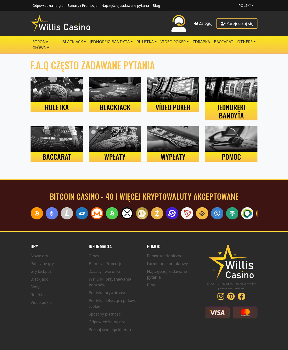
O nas (94, 255)
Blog (156, 5)
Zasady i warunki (104, 271)
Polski (245, 5)
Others (245, 41)
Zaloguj (203, 23)
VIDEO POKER (173, 41)
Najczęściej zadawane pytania (125, 5)
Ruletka (38, 294)
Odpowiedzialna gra (48, 5)
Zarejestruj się (237, 23)
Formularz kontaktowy (167, 263)
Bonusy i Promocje (82, 5)
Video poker (41, 302)
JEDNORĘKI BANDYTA (110, 41)
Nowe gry (39, 255)
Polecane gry (42, 263)
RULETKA (145, 41)
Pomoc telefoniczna (164, 255)
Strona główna (40, 44)
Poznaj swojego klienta (110, 329)
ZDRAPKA (201, 41)
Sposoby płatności (105, 314)
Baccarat (223, 41)
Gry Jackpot (41, 271)
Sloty (35, 287)
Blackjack (39, 279)
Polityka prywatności (108, 292)
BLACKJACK (72, 41)
